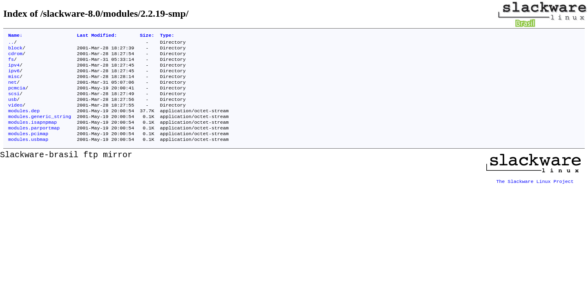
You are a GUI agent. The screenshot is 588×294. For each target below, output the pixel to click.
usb (12, 109)
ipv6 (14, 76)
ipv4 (14, 70)
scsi (14, 102)
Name (15, 36)
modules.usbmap (28, 154)
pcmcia (16, 96)
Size (147, 36)
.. (11, 43)
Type (167, 36)
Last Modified (97, 36)
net (12, 89)
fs (11, 63)
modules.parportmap (34, 141)
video (15, 115)
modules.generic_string (39, 128)
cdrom (15, 56)
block (15, 50)
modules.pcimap (28, 148)
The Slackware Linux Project (535, 193)
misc (14, 83)
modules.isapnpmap (32, 135)
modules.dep (24, 122)
